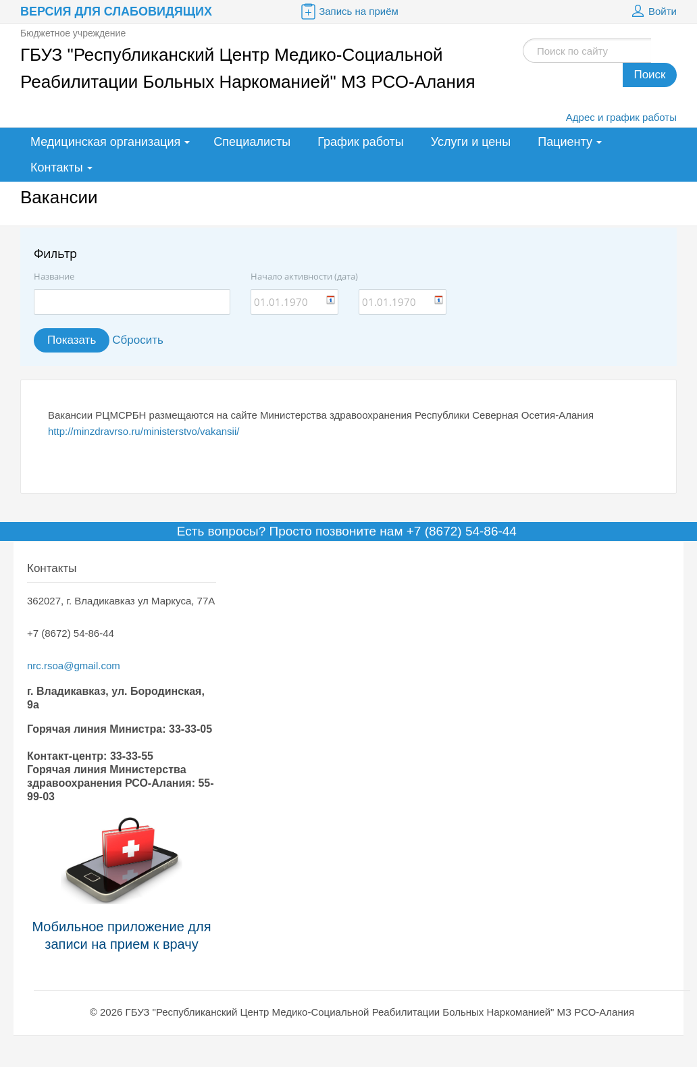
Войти (652, 11)
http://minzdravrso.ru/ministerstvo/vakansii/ (143, 431)
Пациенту (565, 142)
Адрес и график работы (621, 117)
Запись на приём (348, 11)
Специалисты (251, 142)
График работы (360, 142)
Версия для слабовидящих (116, 11)
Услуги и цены (471, 142)
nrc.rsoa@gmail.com (73, 665)
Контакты (56, 167)
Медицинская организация (105, 142)
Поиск (649, 74)
